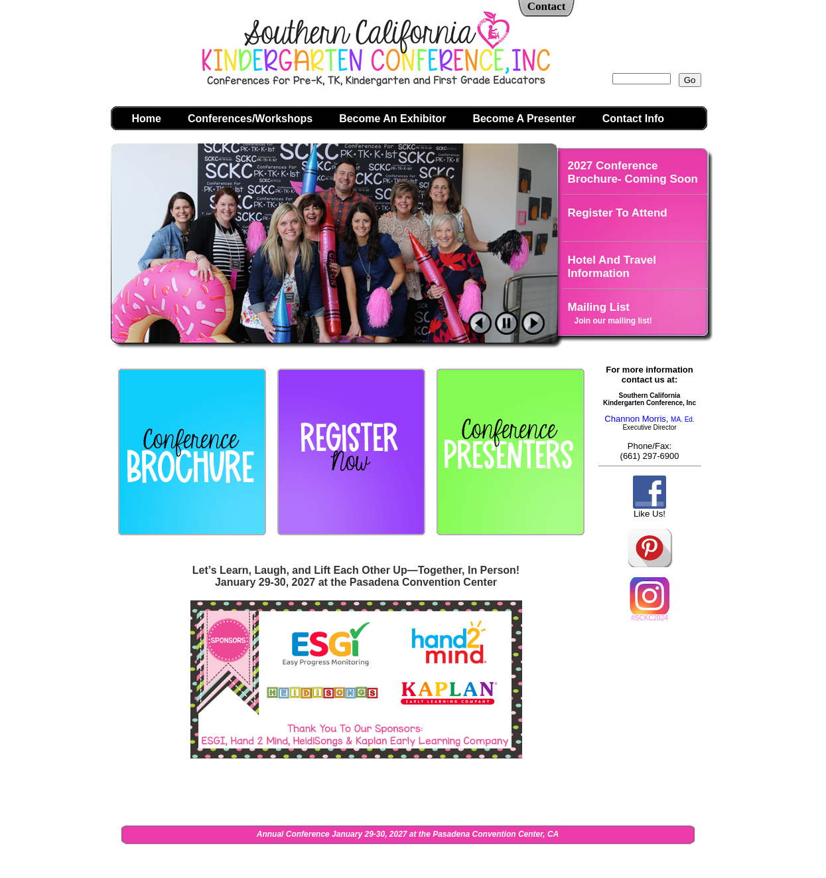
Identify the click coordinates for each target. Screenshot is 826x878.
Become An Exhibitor (392, 118)
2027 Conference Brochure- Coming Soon (633, 172)
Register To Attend (617, 213)
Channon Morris (635, 419)
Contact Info (633, 118)
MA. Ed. (680, 419)
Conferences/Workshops (250, 118)
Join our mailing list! (613, 320)
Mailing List (599, 307)
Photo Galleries (609, 354)
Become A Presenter (523, 118)
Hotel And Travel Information (612, 267)
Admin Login (577, 860)
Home (146, 118)
